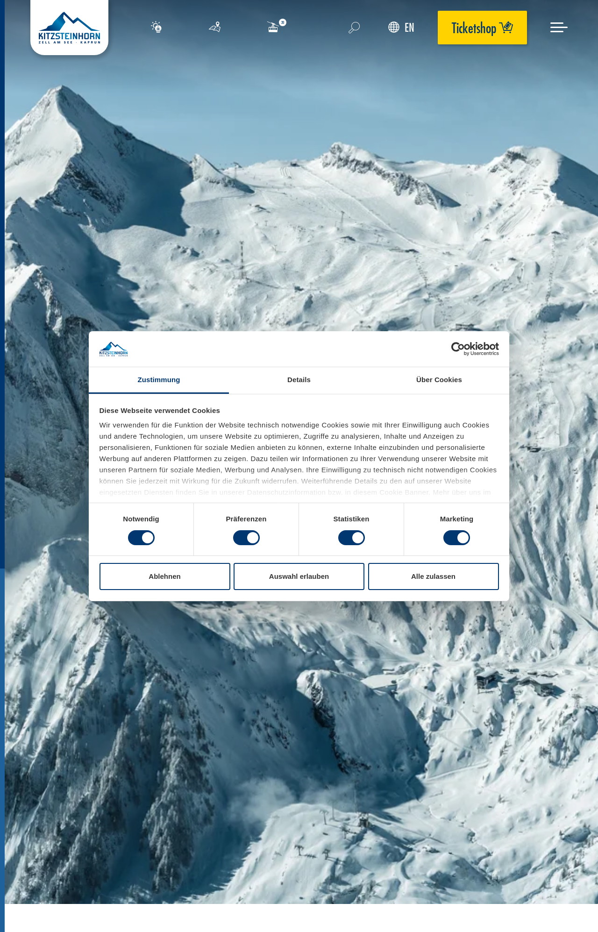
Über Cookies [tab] (439, 380)
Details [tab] (299, 380)
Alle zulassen (433, 576)
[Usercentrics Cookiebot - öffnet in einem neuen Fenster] (458, 349)
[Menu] (559, 27)
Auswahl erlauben (299, 576)
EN (401, 27)
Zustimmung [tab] (159, 380)
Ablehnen (164, 576)
